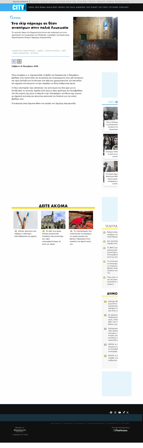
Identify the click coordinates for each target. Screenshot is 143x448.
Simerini (44, 2)
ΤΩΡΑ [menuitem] (31, 7)
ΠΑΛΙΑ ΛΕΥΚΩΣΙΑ (55, 55)
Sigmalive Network (20, 2)
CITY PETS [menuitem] (103, 7)
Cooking (110, 2)
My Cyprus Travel (122, 2)
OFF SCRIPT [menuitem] (92, 7)
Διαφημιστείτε (113, 429)
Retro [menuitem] (62, 7)
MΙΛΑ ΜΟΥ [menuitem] (52, 7)
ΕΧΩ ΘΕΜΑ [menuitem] (40, 7)
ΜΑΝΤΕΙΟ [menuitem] (81, 7)
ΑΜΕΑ (43, 55)
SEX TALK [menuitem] (71, 7)
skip (66, 55)
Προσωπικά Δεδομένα (96, 429)
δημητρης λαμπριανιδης (26, 55)
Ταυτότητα (68, 429)
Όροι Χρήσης (56, 429)
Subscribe (125, 429)
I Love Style (82, 2)
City (74, 2)
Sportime (53, 2)
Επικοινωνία (80, 429)
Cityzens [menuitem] (114, 7)
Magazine (101, 2)
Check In (92, 2)
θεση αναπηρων (23, 57)
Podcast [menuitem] (124, 7)
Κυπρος (18, 18)
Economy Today (64, 2)
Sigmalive (35, 2)
